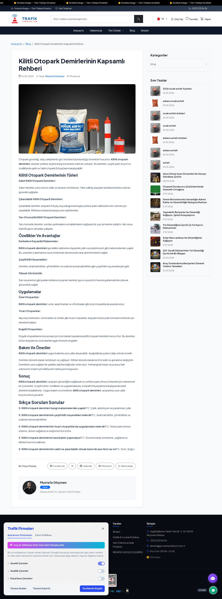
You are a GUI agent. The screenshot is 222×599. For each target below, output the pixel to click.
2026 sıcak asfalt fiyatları (177, 88)
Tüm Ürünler (115, 30)
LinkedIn (86, 466)
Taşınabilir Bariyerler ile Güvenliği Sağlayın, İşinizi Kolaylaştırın (181, 213)
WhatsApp (125, 466)
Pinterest (105, 466)
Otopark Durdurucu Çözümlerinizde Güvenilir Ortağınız (183, 188)
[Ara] (138, 19)
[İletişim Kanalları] (213, 590)
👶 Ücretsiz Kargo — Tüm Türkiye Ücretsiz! (40, 2)
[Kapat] (103, 528)
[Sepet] (205, 19)
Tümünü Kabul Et (41, 588)
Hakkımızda (96, 30)
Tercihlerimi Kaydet (92, 588)
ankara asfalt (170, 150)
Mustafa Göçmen (54, 76)
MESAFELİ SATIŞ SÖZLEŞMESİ (128, 552)
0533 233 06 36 (198, 8)
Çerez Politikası (43, 535)
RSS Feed (153, 557)
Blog (132, 30)
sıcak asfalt (169, 125)
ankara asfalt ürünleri (175, 138)
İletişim (145, 30)
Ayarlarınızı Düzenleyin (20, 535)
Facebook (57, 466)
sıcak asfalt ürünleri (174, 113)
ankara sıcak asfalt (173, 101)
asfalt (166, 162)
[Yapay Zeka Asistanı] (212, 578)
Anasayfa (78, 30)
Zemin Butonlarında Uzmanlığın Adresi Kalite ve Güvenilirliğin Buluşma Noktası (185, 201)
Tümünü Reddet (18, 588)
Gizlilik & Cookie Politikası (126, 537)
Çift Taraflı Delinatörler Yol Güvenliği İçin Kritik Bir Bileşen (183, 252)
